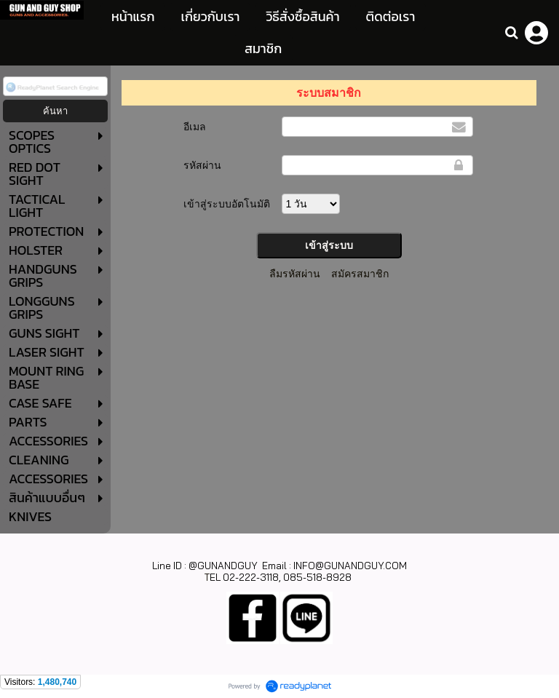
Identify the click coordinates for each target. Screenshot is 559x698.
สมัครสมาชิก (360, 273)
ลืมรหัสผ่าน (294, 273)
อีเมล (194, 126)
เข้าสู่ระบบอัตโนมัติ (226, 204)
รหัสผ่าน (202, 165)
